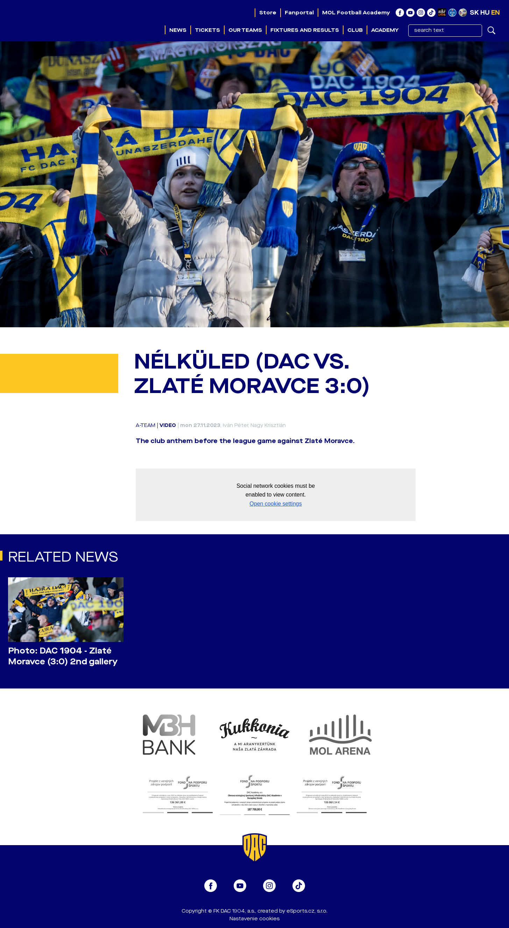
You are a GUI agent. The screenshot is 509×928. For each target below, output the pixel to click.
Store (267, 12)
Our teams (245, 30)
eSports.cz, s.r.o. (307, 911)
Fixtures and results (304, 30)
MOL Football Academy (356, 12)
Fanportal (299, 12)
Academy (384, 30)
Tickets (207, 30)
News (177, 30)
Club (355, 30)
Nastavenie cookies (254, 918)
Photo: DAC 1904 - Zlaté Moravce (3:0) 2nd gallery (63, 656)
